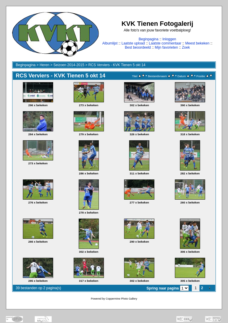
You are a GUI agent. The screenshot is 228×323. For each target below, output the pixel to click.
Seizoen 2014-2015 (68, 65)
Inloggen (169, 39)
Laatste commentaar (165, 43)
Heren (44, 65)
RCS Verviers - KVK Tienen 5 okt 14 (116, 65)
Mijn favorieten (166, 47)
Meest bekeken (197, 43)
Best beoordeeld (138, 47)
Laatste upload (133, 43)
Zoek (186, 47)
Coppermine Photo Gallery (121, 298)
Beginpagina (149, 39)
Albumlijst (110, 43)
